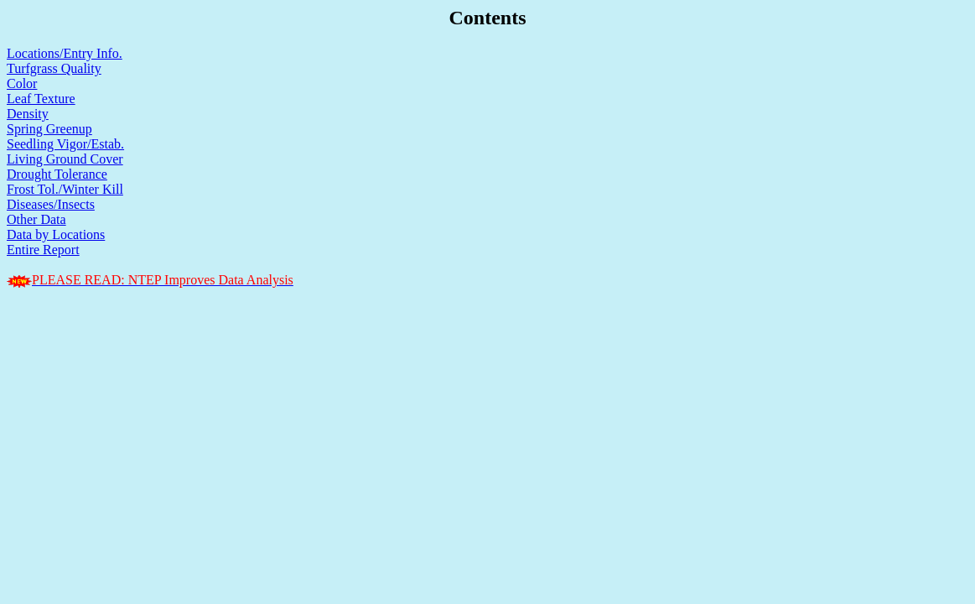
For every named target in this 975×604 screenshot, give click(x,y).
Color (22, 83)
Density (28, 114)
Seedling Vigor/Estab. (65, 144)
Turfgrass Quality (54, 68)
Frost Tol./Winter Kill (65, 189)
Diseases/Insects (51, 204)
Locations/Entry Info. (64, 53)
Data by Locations (56, 234)
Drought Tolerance (57, 174)
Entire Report (43, 249)
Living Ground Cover (65, 159)
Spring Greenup (49, 129)
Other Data (36, 219)
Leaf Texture (41, 98)
